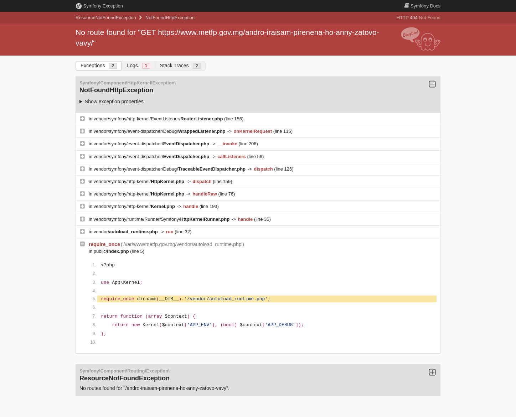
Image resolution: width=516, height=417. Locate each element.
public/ (112, 251)
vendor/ (126, 231)
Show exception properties (114, 101)
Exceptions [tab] (99, 66)
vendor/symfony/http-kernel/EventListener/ (159, 118)
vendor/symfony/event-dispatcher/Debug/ (160, 131)
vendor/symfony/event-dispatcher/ (152, 143)
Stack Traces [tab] (180, 66)
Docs (422, 6)
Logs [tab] (138, 66)
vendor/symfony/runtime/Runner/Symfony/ (162, 219)
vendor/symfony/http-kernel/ (140, 181)
